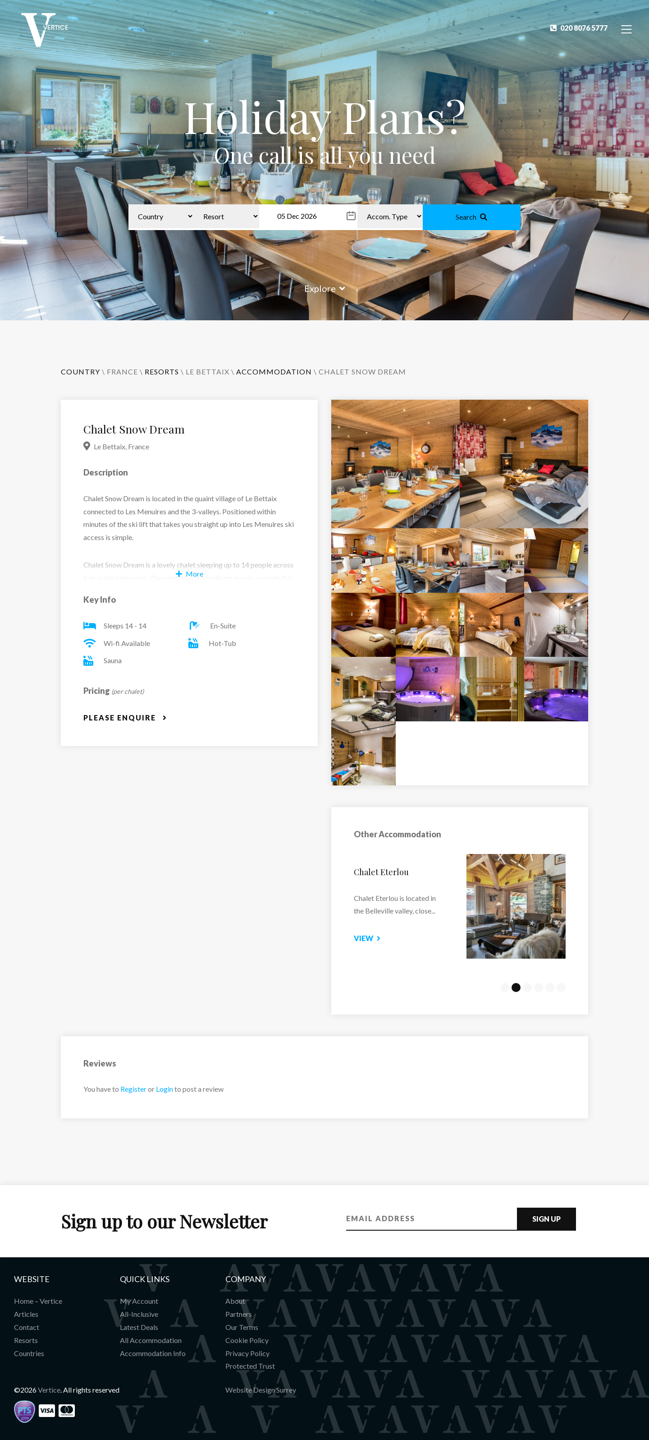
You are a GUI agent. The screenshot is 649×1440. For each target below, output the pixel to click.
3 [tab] (527, 987)
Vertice (49, 1389)
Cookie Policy (247, 1340)
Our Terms (241, 1327)
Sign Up (546, 1218)
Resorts (26, 1340)
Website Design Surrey (260, 1389)
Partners (238, 1314)
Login (164, 1089)
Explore (324, 288)
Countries (29, 1353)
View (387, 938)
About (235, 1301)
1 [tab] (504, 987)
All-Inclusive (139, 1314)
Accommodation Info (153, 1353)
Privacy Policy (247, 1353)
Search (471, 216)
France (122, 371)
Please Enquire (125, 717)
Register (133, 1089)
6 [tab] (561, 987)
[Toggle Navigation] (627, 29)
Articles (26, 1314)
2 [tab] (516, 987)
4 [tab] (538, 987)
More (189, 573)
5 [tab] (549, 987)
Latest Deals (139, 1327)
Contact (26, 1327)
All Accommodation (151, 1340)
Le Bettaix (207, 371)
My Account (139, 1301)
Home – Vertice (38, 1301)
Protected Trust (250, 1366)
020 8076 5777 (579, 27)
